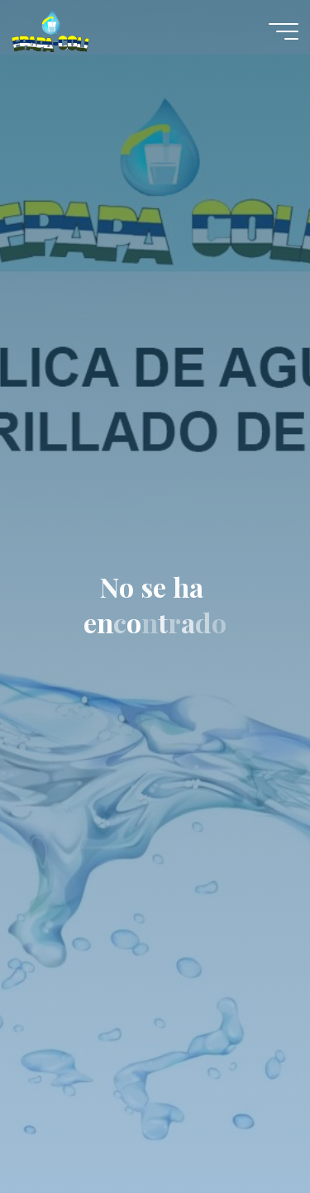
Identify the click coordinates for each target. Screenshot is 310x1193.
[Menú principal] (283, 31)
